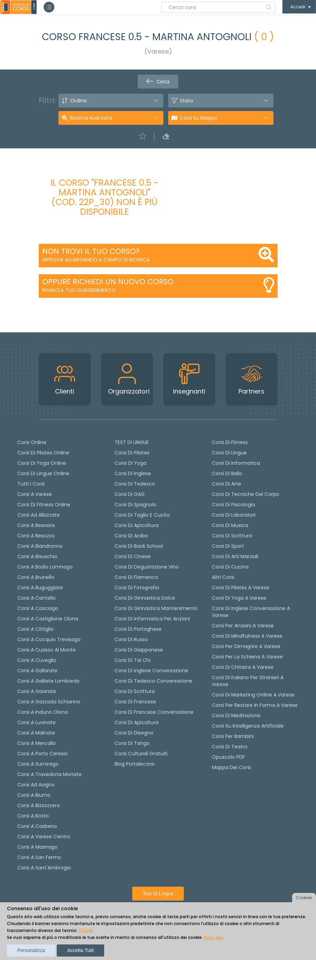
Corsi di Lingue (229, 452)
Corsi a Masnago (37, 846)
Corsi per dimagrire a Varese (246, 646)
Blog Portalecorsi (134, 763)
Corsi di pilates (132, 452)
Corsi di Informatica (236, 463)
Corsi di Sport (228, 546)
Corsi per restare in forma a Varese (255, 705)
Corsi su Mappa (198, 117)
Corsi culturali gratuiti (141, 753)
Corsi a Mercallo (36, 743)
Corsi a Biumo (34, 795)
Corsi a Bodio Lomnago (45, 566)
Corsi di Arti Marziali (235, 556)
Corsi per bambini (233, 736)
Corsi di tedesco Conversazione (153, 680)
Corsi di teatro (229, 746)
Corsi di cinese (133, 556)
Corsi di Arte (226, 483)
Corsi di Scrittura (232, 535)
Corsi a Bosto (33, 815)
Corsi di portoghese (138, 629)
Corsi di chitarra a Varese (242, 667)
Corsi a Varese (34, 494)
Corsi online (31, 442)
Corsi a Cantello (36, 597)
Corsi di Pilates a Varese (240, 587)
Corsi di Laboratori (233, 514)
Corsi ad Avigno (36, 784)
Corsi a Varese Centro (43, 836)
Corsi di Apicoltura (137, 722)
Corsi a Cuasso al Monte (46, 649)
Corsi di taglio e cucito (142, 514)
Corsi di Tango (132, 743)
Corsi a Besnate (36, 525)
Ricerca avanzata (91, 117)
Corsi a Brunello (35, 577)
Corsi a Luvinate (36, 722)
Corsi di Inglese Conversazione (151, 670)
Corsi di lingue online (43, 473)
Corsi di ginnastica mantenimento (156, 608)
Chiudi (85, 930)
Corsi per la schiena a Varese (247, 656)
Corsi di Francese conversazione (154, 712)
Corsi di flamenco (136, 577)
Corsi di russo (131, 639)
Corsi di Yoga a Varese (239, 597)
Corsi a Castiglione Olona (47, 618)
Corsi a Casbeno (37, 826)
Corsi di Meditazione (236, 715)
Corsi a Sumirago (37, 763)
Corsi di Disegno (134, 732)
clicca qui (213, 937)
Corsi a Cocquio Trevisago (49, 639)
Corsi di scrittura (135, 691)
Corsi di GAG (130, 494)
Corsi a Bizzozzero (38, 805)
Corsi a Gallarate (37, 670)
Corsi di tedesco (135, 483)
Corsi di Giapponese (139, 649)
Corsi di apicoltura (137, 525)
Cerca (158, 81)
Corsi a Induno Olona (42, 712)
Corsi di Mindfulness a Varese (247, 636)
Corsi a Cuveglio (36, 660)
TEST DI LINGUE (132, 442)
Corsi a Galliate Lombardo (48, 680)
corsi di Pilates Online (43, 452)
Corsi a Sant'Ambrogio (44, 867)
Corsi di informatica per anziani (152, 618)
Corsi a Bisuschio (37, 556)
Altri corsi (223, 577)
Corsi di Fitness (230, 442)
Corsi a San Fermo (39, 857)
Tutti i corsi (31, 483)
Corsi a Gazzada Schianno (48, 701)
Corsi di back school (139, 546)
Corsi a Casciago (37, 608)
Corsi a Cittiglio (35, 629)
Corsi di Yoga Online (41, 463)
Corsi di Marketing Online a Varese (253, 694)
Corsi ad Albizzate (38, 514)
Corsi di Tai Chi (133, 660)
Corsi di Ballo (227, 473)
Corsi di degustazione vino (147, 566)
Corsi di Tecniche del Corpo (245, 494)
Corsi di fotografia (137, 587)
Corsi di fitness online (43, 504)
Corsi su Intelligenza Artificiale (248, 725)
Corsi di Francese (135, 701)
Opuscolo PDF (228, 757)
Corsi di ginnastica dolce (145, 597)
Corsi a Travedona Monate (49, 774)
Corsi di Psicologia (233, 504)
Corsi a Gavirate (36, 691)
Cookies (304, 898)
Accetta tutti (80, 950)
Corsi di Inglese (133, 473)
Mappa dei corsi (231, 767)
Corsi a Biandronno (40, 546)
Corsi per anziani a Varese (243, 625)
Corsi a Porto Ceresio (42, 753)
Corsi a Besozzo (36, 535)
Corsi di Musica (230, 525)
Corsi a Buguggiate (40, 587)
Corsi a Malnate (36, 732)
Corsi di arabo (131, 535)
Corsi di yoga (130, 463)
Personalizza (31, 950)
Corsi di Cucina (230, 566)
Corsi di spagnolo (135, 504)
